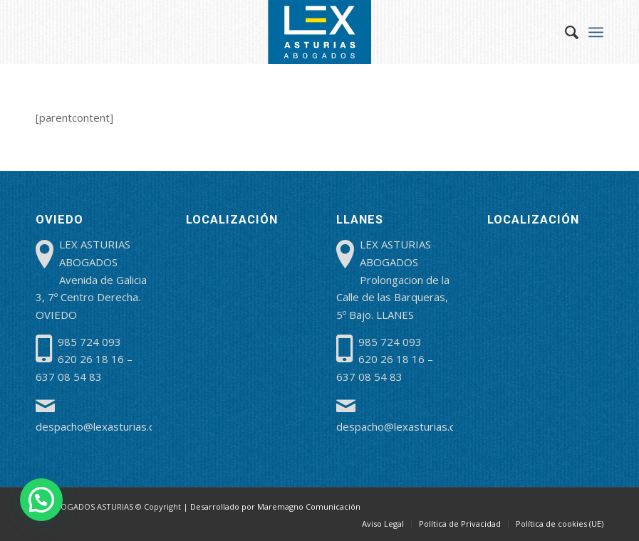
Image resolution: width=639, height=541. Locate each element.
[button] (41, 499)
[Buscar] (564, 32)
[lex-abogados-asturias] (320, 32)
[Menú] (595, 32)
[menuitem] (564, 32)
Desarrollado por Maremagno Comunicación (275, 506)
